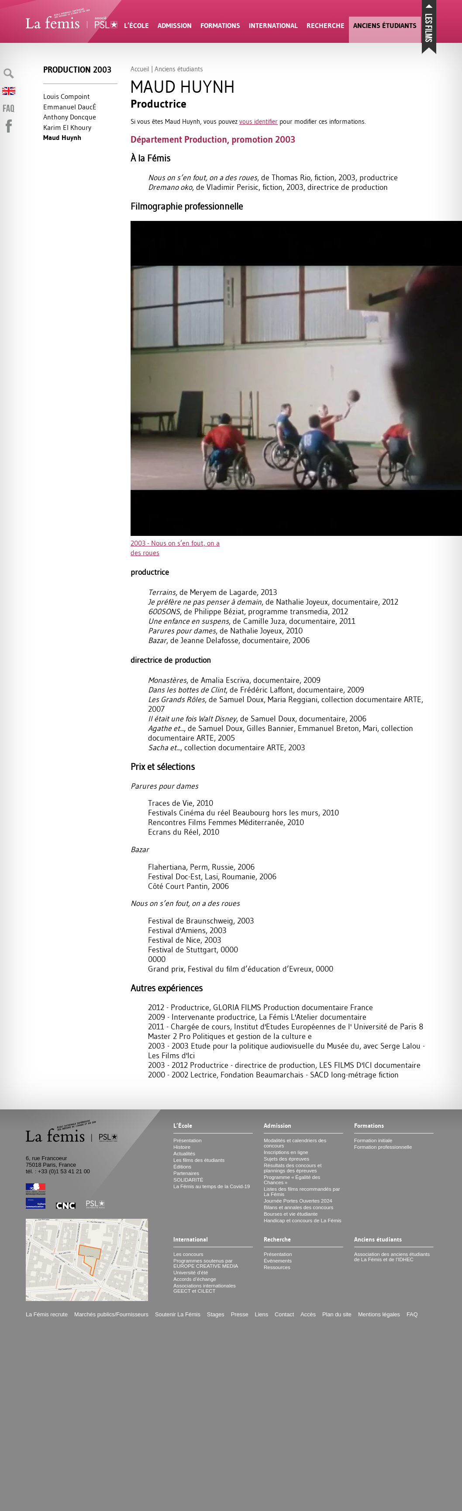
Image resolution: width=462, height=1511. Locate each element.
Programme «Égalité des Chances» (292, 1180)
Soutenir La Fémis (177, 1314)
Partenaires (186, 1173)
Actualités (184, 1153)
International (273, 25)
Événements (278, 1260)
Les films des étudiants (198, 1160)
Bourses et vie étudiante (291, 1214)
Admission (175, 25)
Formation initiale (373, 1140)
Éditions (182, 1166)
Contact (284, 1314)
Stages (215, 1314)
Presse (239, 1314)
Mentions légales (379, 1314)
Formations (220, 25)
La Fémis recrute (47, 1314)
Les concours (188, 1254)
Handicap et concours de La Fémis (302, 1220)
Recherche (326, 25)
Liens (262, 1314)
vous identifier (258, 121)
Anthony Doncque (69, 116)
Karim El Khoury (67, 127)
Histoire (181, 1147)
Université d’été (190, 1272)
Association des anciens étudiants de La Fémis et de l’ (392, 1257)
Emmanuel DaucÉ (70, 106)
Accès (308, 1314)
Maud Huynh (62, 137)
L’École (136, 25)
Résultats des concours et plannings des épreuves (293, 1168)
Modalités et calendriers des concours (295, 1143)
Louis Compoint (66, 96)
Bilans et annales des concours (298, 1207)
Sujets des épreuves (286, 1158)
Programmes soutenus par (205, 1263)
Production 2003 (77, 70)
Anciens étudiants (385, 25)
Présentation (187, 1140)
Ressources (277, 1267)
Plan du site (337, 1314)
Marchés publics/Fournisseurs (111, 1314)
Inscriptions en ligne (286, 1152)
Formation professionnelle (383, 1147)
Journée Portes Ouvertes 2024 (298, 1200)
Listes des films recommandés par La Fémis (302, 1191)
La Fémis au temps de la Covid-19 (211, 1186)
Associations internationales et (204, 1288)
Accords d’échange (194, 1279)
